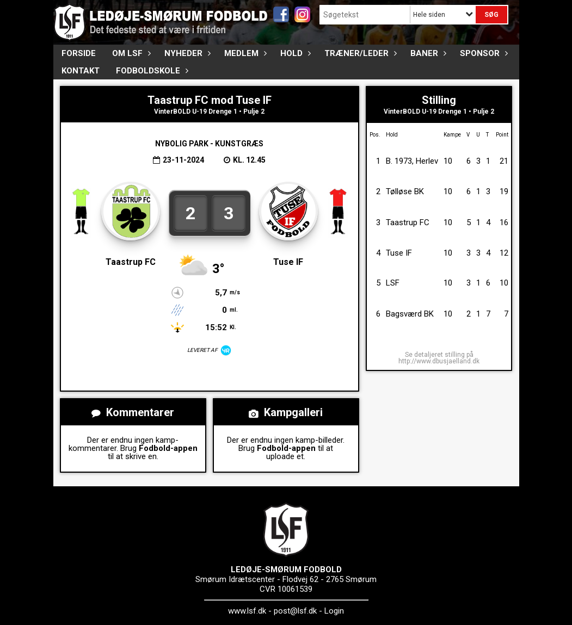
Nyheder (186, 53)
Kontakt (80, 71)
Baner (427, 53)
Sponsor (482, 53)
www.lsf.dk (247, 611)
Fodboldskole (151, 71)
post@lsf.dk (295, 611)
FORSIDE (78, 53)
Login (334, 611)
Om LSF (130, 53)
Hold (294, 53)
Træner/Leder (359, 53)
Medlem (244, 53)
